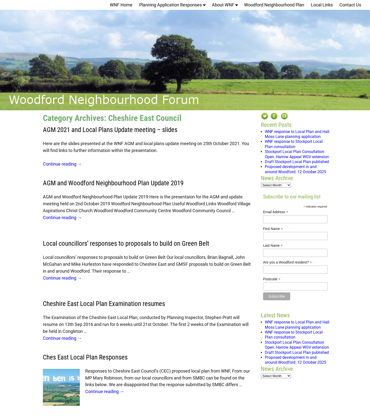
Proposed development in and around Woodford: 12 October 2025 (295, 169)
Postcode (271, 279)
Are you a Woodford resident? (287, 262)
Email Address (275, 212)
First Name (273, 229)
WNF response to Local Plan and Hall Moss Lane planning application (297, 134)
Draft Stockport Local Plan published (297, 161)
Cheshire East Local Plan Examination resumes (104, 304)
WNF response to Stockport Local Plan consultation (294, 144)
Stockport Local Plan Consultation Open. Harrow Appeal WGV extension (297, 154)
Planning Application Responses (173, 5)
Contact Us (350, 4)
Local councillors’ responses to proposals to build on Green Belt (126, 243)
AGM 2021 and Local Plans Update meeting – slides (110, 130)
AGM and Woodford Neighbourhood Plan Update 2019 (113, 183)
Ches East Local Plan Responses (85, 357)
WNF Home (121, 4)
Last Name (273, 245)
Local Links (322, 4)
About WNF (226, 5)
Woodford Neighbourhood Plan (274, 4)
